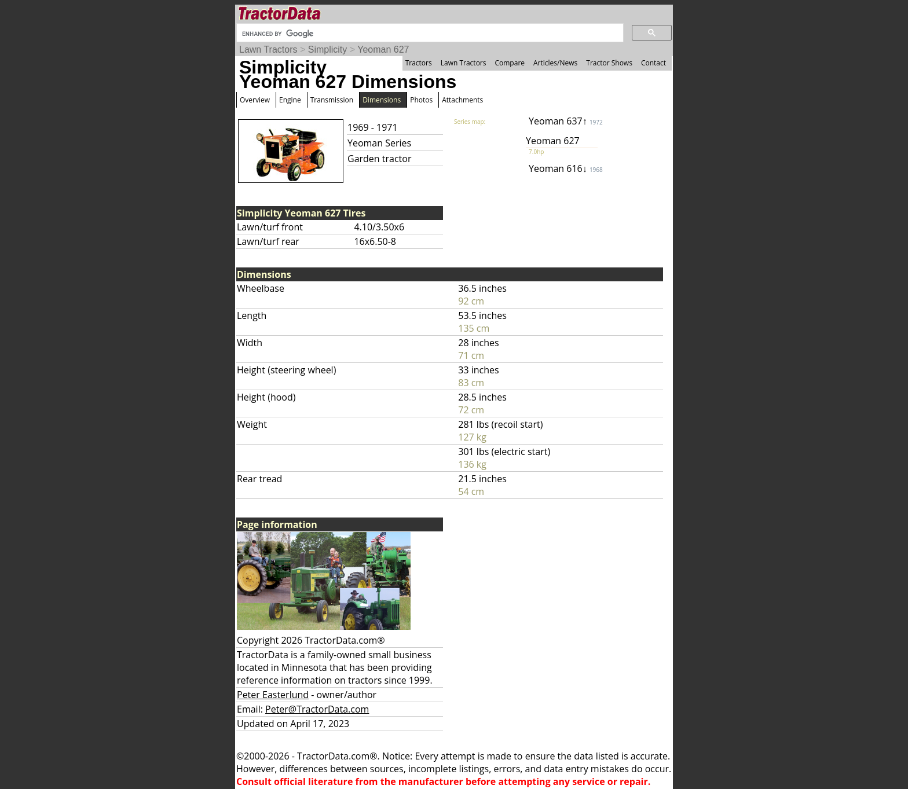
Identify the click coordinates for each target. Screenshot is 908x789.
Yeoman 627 (383, 49)
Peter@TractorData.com (317, 709)
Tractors (418, 63)
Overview (255, 100)
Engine (290, 100)
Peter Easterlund (273, 694)
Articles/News (555, 63)
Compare (510, 63)
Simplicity (327, 49)
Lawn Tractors (268, 49)
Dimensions (382, 100)
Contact (653, 63)
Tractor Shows (609, 63)
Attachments (462, 100)
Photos (421, 100)
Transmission (331, 100)
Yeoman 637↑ (566, 121)
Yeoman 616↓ (566, 168)
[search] (429, 33)
